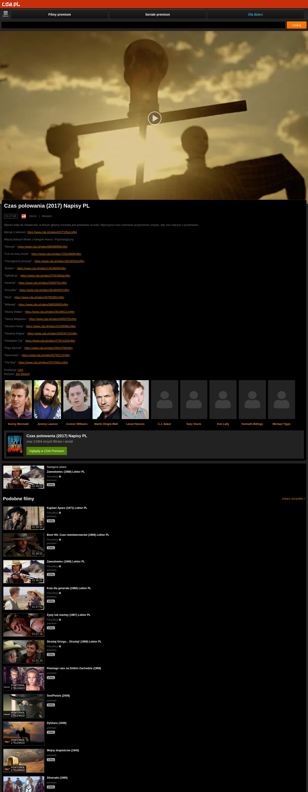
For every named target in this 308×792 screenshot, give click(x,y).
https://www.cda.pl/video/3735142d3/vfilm (50, 340)
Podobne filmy (18, 498)
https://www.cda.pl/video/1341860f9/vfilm (41, 268)
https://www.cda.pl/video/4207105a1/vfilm (52, 232)
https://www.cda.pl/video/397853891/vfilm (39, 297)
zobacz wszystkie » (293, 498)
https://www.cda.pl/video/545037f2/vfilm (52, 319)
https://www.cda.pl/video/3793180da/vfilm (45, 275)
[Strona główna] (11, 4)
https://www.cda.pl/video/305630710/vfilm (52, 333)
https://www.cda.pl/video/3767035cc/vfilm (43, 362)
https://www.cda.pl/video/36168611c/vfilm (50, 311)
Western (47, 216)
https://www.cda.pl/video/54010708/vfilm (48, 348)
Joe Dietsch (23, 374)
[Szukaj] (143, 25)
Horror (33, 216)
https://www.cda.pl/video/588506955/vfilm (43, 304)
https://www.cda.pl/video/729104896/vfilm (56, 254)
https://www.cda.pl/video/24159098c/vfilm (51, 326)
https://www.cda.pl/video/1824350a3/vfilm (59, 261)
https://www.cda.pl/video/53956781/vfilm (43, 283)
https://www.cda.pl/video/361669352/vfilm (44, 290)
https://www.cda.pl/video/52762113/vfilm (46, 355)
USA (20, 370)
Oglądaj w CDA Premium (46, 451)
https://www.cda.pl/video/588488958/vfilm (43, 246)
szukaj (296, 25)
